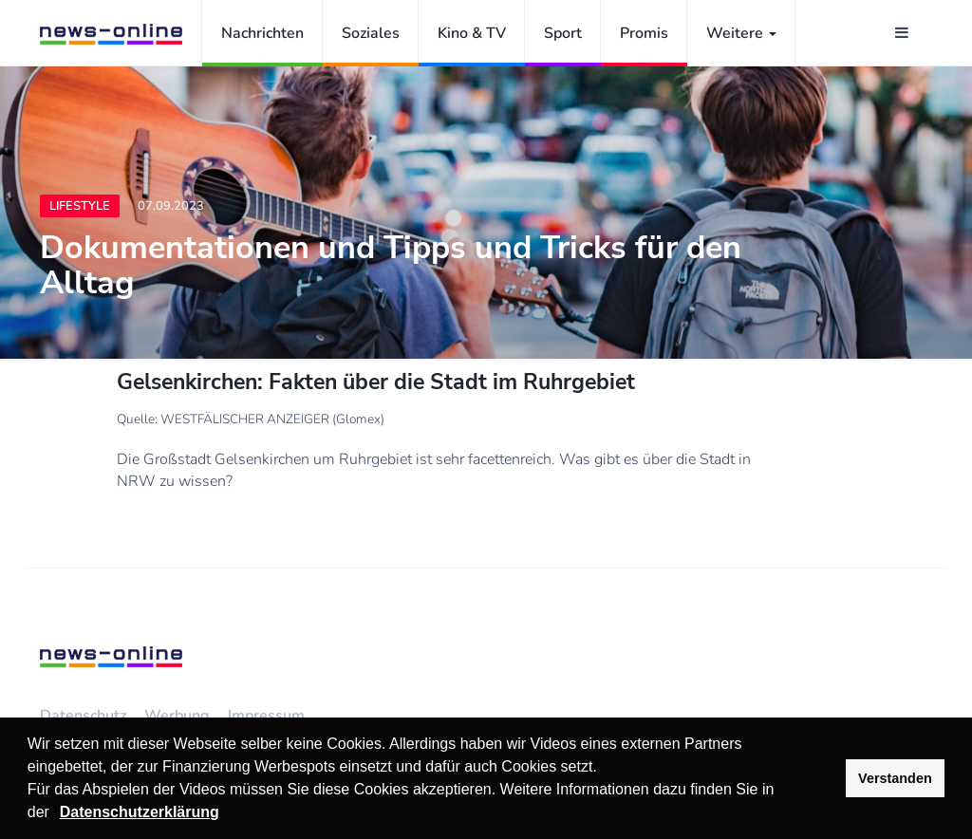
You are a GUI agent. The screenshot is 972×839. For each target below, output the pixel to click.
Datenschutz (83, 715)
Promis (644, 33)
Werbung (177, 715)
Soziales (371, 33)
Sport (563, 33)
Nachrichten (262, 33)
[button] (56, 814)
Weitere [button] (741, 33)
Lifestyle (79, 205)
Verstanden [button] (895, 778)
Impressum (266, 715)
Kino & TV (472, 33)
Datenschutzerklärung (139, 812)
